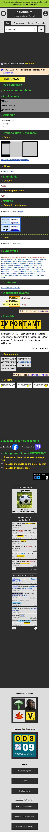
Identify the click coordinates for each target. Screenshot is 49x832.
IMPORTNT (24, 385)
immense (16, 267)
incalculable (36, 267)
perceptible (5, 273)
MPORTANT (8, 385)
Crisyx (15, 608)
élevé (3, 263)
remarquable (22, 273)
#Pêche (23, 554)
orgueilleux (41, 271)
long (3, 271)
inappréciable (26, 267)
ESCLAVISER (30, 561)
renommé (32, 273)
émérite (9, 263)
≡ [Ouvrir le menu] (3, 13)
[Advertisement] (24, 46)
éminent (16, 263)
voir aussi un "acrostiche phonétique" (15, 160)
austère (21, 259)
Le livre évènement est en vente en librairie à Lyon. (24, 3)
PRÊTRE (27, 623)
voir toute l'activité (32, 569)
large (41, 269)
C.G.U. (24, 781)
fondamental (18, 265)
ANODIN (16, 288)
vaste (43, 275)
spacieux (18, 275)
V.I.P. (4, 186)
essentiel (30, 263)
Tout (31, 533)
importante (15, 226)
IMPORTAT (41, 385)
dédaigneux (22, 261)
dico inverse (43, 311)
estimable (38, 263)
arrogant (14, 259)
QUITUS (20, 536)
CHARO (20, 531)
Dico (7, 63)
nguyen (22, 615)
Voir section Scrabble (16, 90)
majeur (8, 271)
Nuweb (30, 826)
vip (3, 196)
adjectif (20, 212)
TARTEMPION (24, 362)
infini (23, 269)
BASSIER (20, 556)
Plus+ (35, 528)
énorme (23, 263)
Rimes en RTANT (8, 171)
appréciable (5, 259)
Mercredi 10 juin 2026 (19, 595)
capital (27, 259)
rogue (38, 273)
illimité (10, 267)
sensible (4, 275)
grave (40, 265)
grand (26, 265)
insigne (29, 269)
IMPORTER (8, 73)
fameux (10, 265)
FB (24, 816)
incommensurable (8, 269)
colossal (43, 259)
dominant (39, 261)
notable (33, 271)
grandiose (33, 265)
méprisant (15, 271)
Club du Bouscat (18, 593)
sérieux (11, 275)
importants (15, 223)
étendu (4, 265)
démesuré (31, 261)
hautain (4, 267)
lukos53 (15, 586)
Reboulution (16, 578)
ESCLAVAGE (25, 563)
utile (38, 275)
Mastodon (30, 816)
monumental (24, 271)
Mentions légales (24, 771)
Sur (9, 447)
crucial (14, 261)
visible (3, 277)
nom (18, 244)
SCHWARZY (30, 546)
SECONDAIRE (7, 288)
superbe (33, 275)
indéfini (18, 269)
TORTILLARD (30, 524)
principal (14, 273)
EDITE (23, 541)
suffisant (26, 275)
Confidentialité (24, 791)
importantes (15, 230)
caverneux (35, 259)
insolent (36, 269)
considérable (6, 261)
